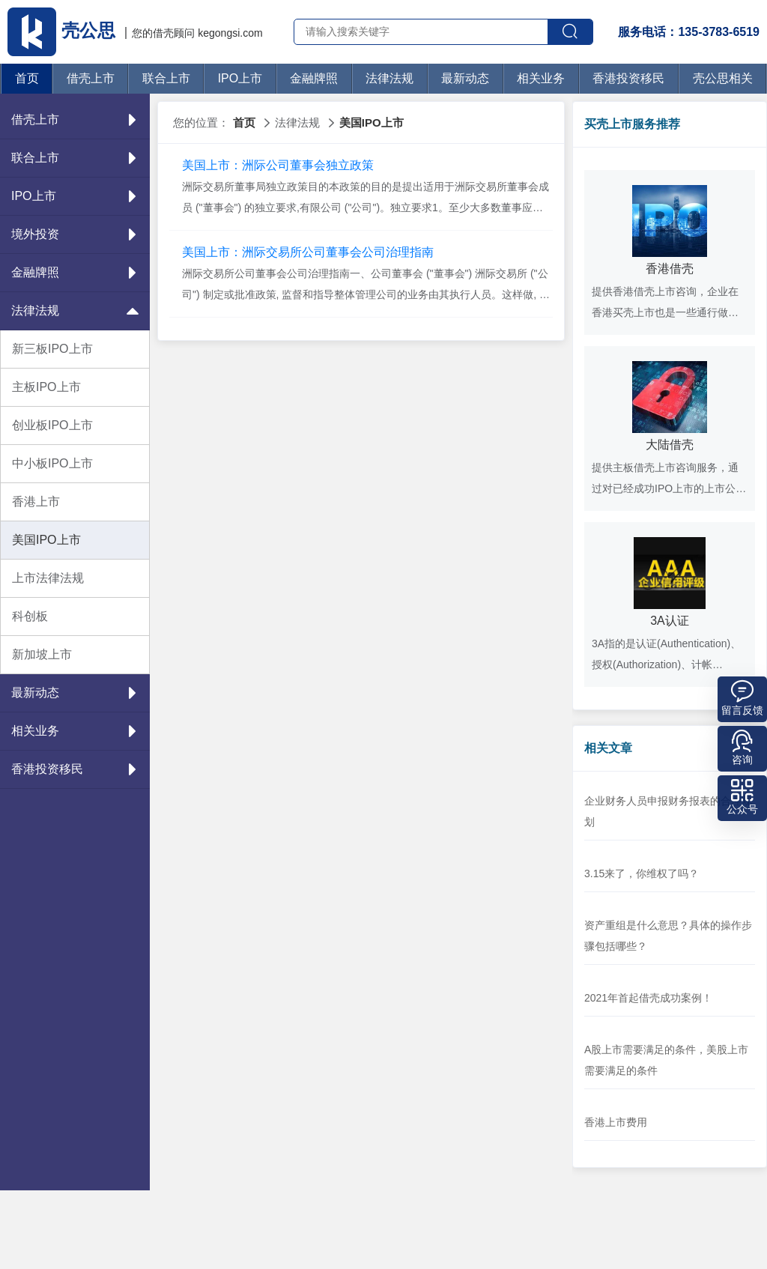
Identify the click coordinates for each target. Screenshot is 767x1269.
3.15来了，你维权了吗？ (641, 873)
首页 (27, 78)
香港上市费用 (615, 1122)
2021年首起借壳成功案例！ (648, 998)
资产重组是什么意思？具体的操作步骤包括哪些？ (668, 935)
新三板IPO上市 (52, 348)
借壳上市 (91, 78)
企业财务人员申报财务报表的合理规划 (668, 811)
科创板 (30, 616)
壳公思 (63, 30)
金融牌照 (314, 78)
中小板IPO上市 (52, 463)
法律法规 (389, 78)
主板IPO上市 (46, 387)
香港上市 (36, 501)
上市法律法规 (48, 578)
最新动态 (465, 78)
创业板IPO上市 (52, 425)
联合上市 (166, 78)
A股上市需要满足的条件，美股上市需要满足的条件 (666, 1060)
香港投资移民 (628, 78)
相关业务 (541, 78)
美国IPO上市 (46, 539)
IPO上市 (240, 78)
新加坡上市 (42, 654)
